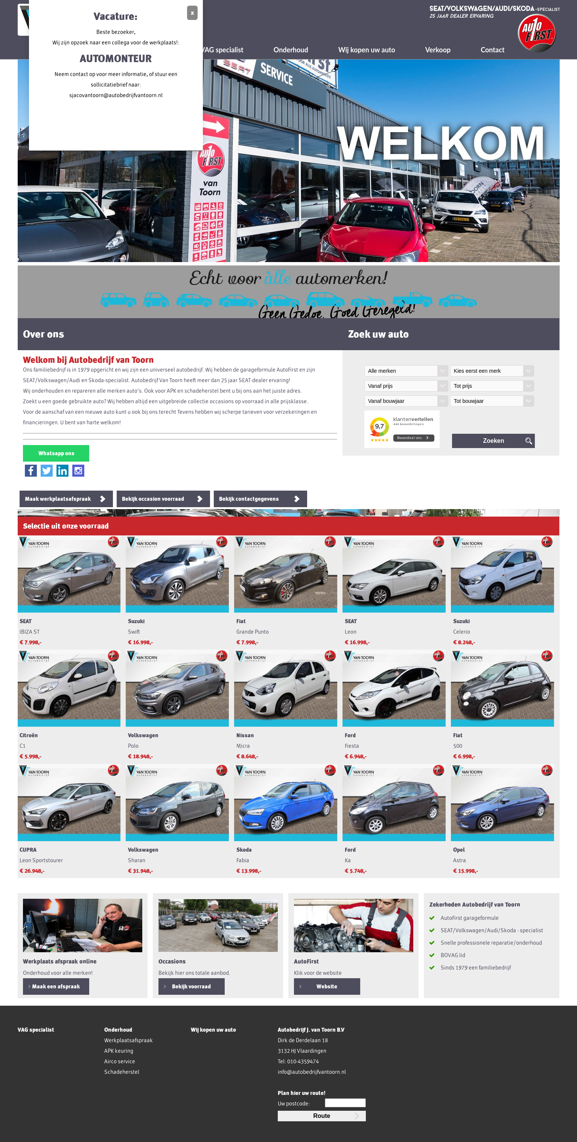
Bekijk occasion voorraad (153, 499)
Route (321, 1116)
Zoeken (493, 441)
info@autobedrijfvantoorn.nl (312, 1072)
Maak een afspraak (56, 986)
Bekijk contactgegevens (249, 499)
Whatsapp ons (56, 453)
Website (327, 986)
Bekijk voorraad (191, 986)
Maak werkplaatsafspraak (58, 499)
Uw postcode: (294, 1103)
